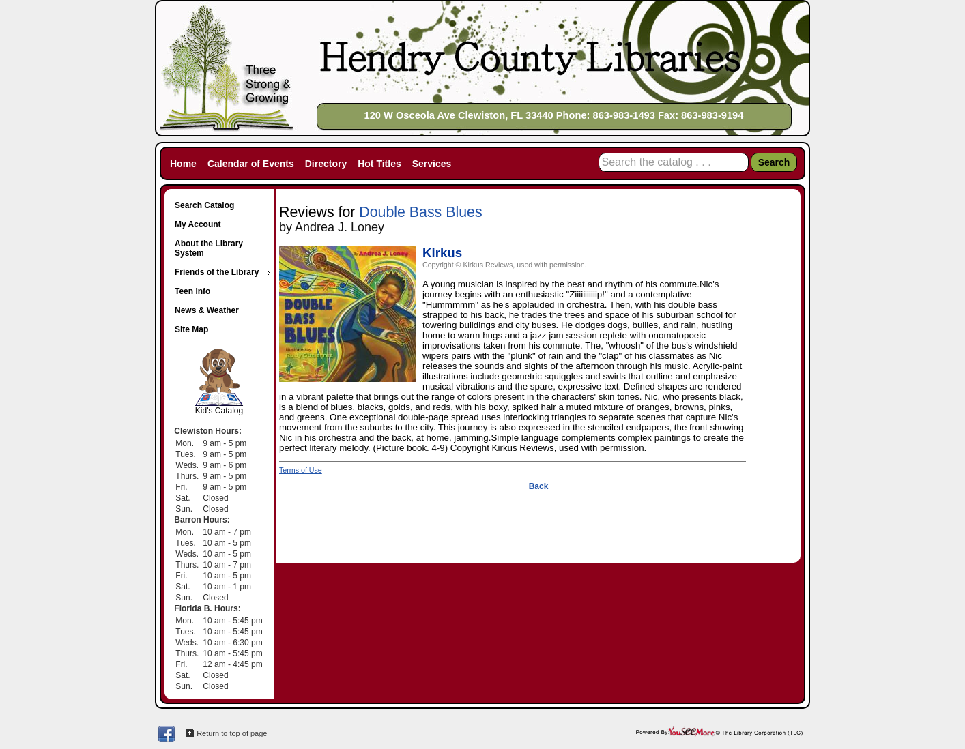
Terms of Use (300, 470)
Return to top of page (232, 733)
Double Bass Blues (420, 212)
